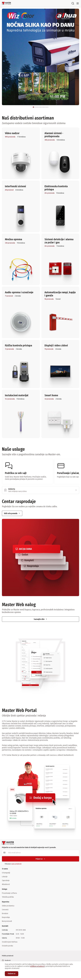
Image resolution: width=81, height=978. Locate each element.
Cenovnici (5, 910)
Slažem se (11, 974)
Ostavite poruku (7, 946)
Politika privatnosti (7, 956)
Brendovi (5, 913)
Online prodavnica (8, 906)
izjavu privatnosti (16, 864)
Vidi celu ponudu (12, 513)
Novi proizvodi (7, 921)
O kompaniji (6, 873)
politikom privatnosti (37, 966)
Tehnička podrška (8, 897)
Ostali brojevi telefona (9, 942)
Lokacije (4, 877)
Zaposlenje (6, 880)
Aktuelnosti (6, 884)
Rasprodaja (6, 917)
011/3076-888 (21, 930)
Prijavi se (40, 859)
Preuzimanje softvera (9, 893)
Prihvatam (13, 864)
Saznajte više (40, 619)
